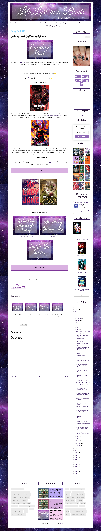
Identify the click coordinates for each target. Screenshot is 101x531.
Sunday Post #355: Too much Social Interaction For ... (82, 379)
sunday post (16, 324)
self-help (78, 511)
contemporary (81, 489)
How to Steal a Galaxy (81, 272)
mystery (77, 503)
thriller (67, 514)
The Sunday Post (21, 62)
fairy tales (81, 491)
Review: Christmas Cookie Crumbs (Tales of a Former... (82, 412)
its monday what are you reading (19, 500)
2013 (76, 469)
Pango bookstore (30, 77)
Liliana (80, 204)
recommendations (24, 508)
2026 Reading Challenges (76, 23)
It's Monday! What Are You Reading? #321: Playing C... (82, 375)
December (78, 316)
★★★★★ (49, 206)
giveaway (14, 497)
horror (67, 497)
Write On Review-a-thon (17, 491)
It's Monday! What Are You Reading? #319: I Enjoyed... (82, 416)
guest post (20, 497)
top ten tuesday (15, 514)
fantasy (67, 494)
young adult (82, 514)
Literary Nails (45, 26)
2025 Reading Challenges (60, 23)
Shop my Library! (55, 26)
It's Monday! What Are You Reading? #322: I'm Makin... (82, 349)
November (78, 318)
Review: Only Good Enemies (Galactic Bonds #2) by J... (83, 344)
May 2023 (53, 236)
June (77, 329)
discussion (28, 494)
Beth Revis (82, 273)
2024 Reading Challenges (44, 23)
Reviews (33, 23)
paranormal (81, 506)
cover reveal (21, 494)
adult (67, 489)
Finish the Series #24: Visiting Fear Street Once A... (83, 424)
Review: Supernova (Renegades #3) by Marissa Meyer (83, 403)
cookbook (68, 491)
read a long (14, 506)
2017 (76, 459)
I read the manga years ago (54, 115)
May (77, 436)
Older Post (65, 376)
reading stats (15, 508)
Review (21, 489)
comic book (73, 489)
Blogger (62, 523)
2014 (76, 466)
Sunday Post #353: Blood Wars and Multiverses (82, 420)
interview (27, 497)
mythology (83, 503)
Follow (81, 115)
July (77, 327)
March (78, 441)
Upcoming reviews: (82, 240)
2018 (76, 457)
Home (11, 23)
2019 (76, 455)
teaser (26, 511)
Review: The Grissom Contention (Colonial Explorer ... (81, 370)
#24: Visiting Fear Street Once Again (39, 260)
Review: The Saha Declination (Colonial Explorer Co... (81, 340)
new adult (68, 506)
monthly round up (16, 503)
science (72, 511)
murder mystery (69, 503)
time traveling (74, 514)
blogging (27, 491)
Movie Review (15, 489)
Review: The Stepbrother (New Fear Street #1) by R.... (82, 366)
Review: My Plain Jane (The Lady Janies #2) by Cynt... (82, 385)
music (23, 503)
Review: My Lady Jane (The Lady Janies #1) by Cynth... (83, 433)
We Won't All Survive (82, 255)
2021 (76, 450)
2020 (76, 453)
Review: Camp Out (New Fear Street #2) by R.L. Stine (82, 335)
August (78, 325)
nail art (28, 503)
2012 (76, 471)
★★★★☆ (31, 206)
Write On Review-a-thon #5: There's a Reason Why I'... (82, 361)
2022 (76, 448)
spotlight (32, 508)
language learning (80, 497)
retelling (77, 508)
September (78, 322)
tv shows (23, 514)
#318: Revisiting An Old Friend (26, 236)
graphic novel (74, 494)
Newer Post (14, 376)
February (78, 443)
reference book (69, 508)
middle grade (79, 500)
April (77, 438)
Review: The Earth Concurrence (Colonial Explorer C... (82, 390)
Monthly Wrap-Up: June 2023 (83, 331)
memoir (72, 500)
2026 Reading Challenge (81, 202)
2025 (76, 309)
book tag (14, 494)
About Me (17, 23)
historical (82, 494)
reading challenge (30, 506)
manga (67, 500)
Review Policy (26, 23)
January (78, 445)
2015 (76, 464)
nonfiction (75, 506)
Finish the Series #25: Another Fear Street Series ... (82, 357)
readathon (22, 506)
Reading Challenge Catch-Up (83, 382)
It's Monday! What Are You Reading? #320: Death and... (82, 395)
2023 (76, 314)
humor (72, 497)
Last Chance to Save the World (82, 289)
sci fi (67, 511)
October (78, 320)
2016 (76, 462)
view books (87, 213)
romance (83, 508)
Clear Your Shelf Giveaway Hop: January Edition (55, 489)
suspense (84, 511)
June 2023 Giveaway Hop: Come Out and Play (82, 407)
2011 (76, 473)
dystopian (75, 491)
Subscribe (81, 136)
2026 (76, 307)
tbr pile (21, 511)
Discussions (87, 23)
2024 (76, 311)
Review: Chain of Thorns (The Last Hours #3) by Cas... (82, 429)
